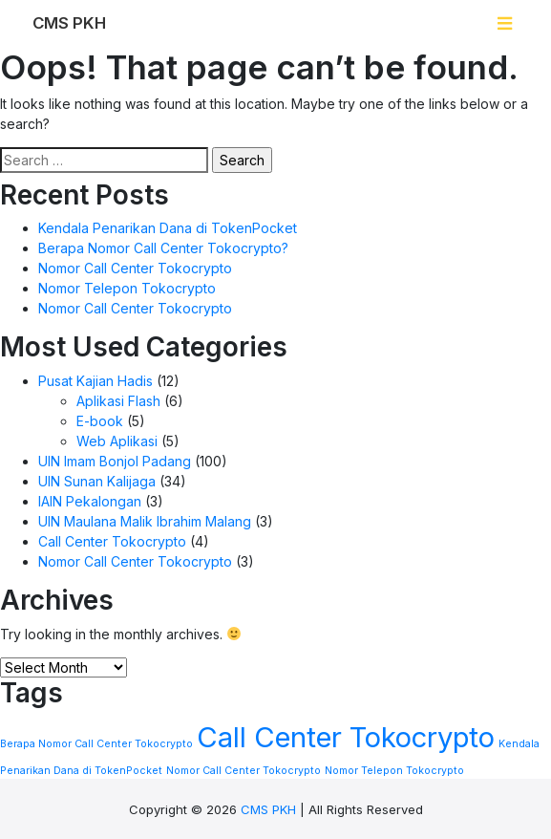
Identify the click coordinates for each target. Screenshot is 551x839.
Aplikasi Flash (118, 401)
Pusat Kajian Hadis (95, 381)
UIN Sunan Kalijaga (97, 481)
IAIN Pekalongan (89, 501)
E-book (99, 421)
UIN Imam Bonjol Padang (114, 461)
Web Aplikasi (117, 441)
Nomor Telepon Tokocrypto (127, 288)
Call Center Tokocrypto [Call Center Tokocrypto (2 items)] (346, 737)
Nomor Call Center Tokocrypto (135, 268)
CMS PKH (268, 809)
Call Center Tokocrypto (112, 541)
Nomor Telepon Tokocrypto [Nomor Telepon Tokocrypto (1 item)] (394, 770)
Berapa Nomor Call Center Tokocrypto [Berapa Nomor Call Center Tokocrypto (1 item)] (96, 744)
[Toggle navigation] (504, 23)
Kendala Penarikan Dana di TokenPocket (167, 228)
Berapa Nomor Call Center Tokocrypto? (163, 248)
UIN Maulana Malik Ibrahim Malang (144, 521)
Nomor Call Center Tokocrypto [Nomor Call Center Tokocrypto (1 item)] (243, 770)
